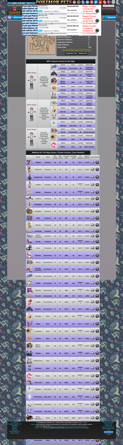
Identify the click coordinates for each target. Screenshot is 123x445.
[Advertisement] (54, 20)
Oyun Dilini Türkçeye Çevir (15, 8)
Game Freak (83, 426)
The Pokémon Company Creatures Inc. (67, 426)
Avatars (14, 428)
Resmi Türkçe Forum (108, 427)
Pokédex (14, 427)
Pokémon (33, 424)
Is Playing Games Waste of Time (15, 13)
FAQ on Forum (15, 433)
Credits (87, 427)
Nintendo (53, 426)
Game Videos (108, 425)
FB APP (81, 427)
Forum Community (108, 422)
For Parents (14, 422)
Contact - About (82, 422)
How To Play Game (14, 431)
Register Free (108, 424)
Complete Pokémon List (14, 424)
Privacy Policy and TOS (71, 427)
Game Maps (14, 425)
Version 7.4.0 (108, 6)
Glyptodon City (71, 53)
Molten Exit (83, 53)
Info (29, 3)
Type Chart (15, 430)
